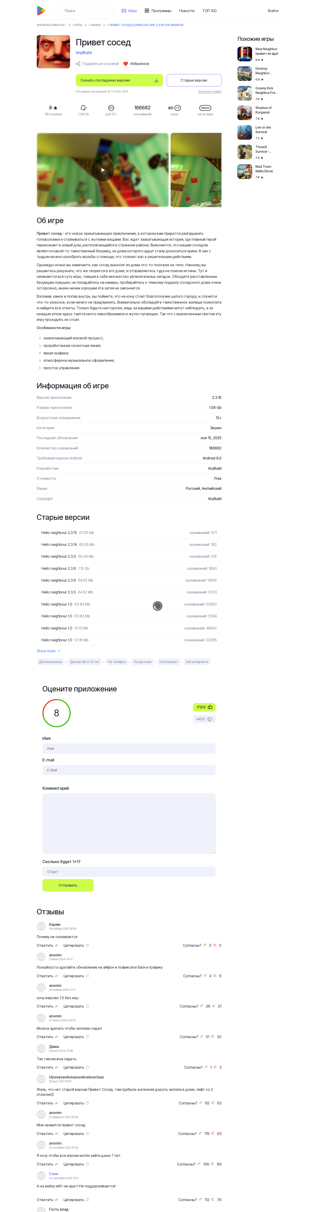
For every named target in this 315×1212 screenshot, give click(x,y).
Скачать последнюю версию (105, 80)
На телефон (117, 662)
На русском (142, 662)
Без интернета (197, 662)
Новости (186, 10)
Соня (53, 1173)
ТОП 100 (209, 10)
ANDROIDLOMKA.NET (51, 25)
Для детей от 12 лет (85, 662)
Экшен (96, 25)
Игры (132, 10)
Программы (161, 10)
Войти (273, 10)
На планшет (169, 662)
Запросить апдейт (209, 91)
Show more (48, 651)
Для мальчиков (50, 662)
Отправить (68, 885)
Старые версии (194, 80)
